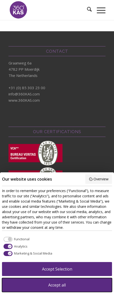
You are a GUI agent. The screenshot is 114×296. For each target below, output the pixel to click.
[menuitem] (87, 10)
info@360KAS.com (24, 93)
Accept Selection (57, 269)
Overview (99, 179)
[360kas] (47, 10)
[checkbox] (16, 239)
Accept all (57, 285)
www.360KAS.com (24, 100)
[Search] (87, 10)
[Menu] (99, 10)
